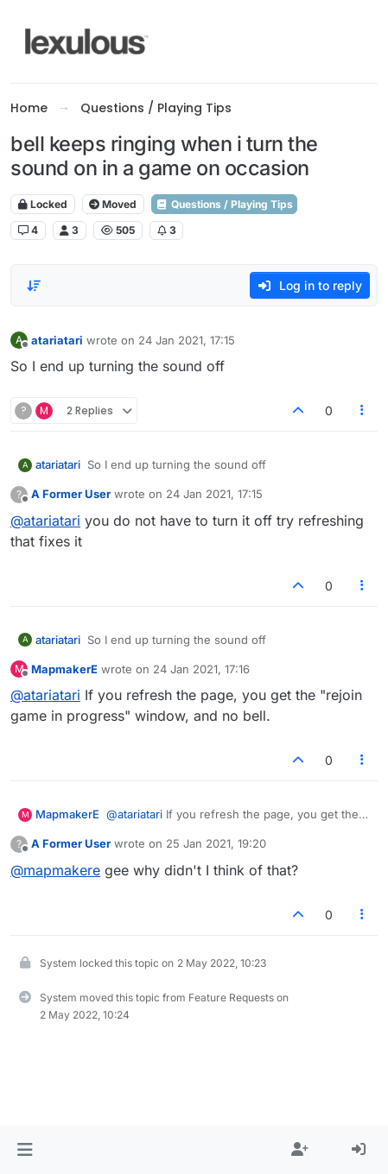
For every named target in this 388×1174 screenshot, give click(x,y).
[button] (24, 1150)
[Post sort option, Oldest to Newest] (33, 285)
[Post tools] (362, 410)
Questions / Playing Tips (224, 204)
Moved (113, 204)
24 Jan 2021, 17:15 (186, 340)
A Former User (71, 494)
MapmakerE (64, 669)
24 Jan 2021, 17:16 (201, 669)
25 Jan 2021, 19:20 (216, 843)
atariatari (57, 340)
